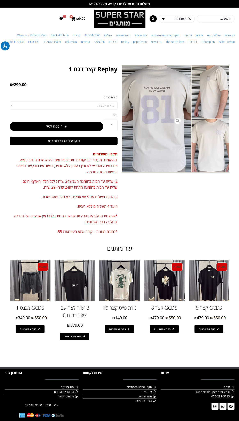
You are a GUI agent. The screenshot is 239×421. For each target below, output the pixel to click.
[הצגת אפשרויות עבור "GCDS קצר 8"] (164, 329)
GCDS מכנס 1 (30, 307)
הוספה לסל (54, 126)
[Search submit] (153, 18)
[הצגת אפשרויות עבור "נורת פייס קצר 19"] (119, 329)
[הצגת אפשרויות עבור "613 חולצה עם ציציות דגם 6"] (74, 336)
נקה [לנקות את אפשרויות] (115, 115)
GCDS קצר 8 (164, 307)
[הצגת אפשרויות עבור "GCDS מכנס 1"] (30, 329)
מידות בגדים (110, 97)
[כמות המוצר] (110, 125)
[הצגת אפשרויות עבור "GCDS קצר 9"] (208, 329)
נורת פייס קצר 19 (119, 307)
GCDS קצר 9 (209, 307)
